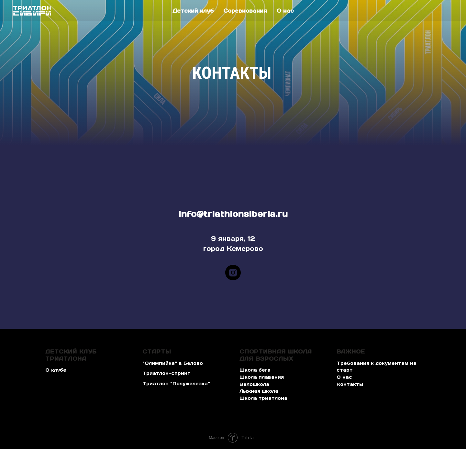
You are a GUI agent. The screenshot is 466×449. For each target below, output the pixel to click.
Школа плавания (261, 377)
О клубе (55, 370)
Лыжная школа (258, 391)
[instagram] (233, 272)
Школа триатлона (263, 398)
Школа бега (255, 370)
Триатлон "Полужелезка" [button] (176, 384)
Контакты (350, 384)
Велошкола (254, 384)
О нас (285, 10)
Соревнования (245, 10)
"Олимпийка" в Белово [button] (172, 363)
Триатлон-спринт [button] (166, 373)
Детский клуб (193, 10)
